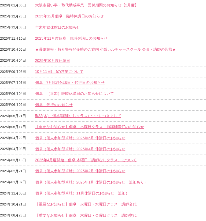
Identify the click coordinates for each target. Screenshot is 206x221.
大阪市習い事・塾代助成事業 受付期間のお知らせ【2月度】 (87, 5)
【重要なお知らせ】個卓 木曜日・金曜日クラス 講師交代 (86, 215)
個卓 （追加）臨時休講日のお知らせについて (74, 93)
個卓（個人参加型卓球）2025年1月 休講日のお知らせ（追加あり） (91, 182)
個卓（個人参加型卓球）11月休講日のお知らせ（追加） (82, 193)
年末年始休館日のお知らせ (57, 27)
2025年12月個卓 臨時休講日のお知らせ (69, 16)
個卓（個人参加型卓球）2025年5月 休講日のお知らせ (80, 138)
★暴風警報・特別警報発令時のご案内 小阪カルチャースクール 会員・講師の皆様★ (105, 49)
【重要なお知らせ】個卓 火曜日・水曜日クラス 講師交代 (86, 204)
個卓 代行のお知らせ (54, 105)
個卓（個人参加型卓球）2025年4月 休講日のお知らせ (80, 149)
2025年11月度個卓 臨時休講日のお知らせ (71, 38)
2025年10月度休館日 (52, 60)
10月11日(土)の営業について (59, 71)
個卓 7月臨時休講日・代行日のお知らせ (70, 82)
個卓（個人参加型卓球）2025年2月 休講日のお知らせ (80, 171)
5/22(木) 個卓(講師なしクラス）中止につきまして (78, 116)
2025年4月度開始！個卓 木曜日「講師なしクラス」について (86, 160)
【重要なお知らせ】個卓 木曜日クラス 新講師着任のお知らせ (89, 127)
